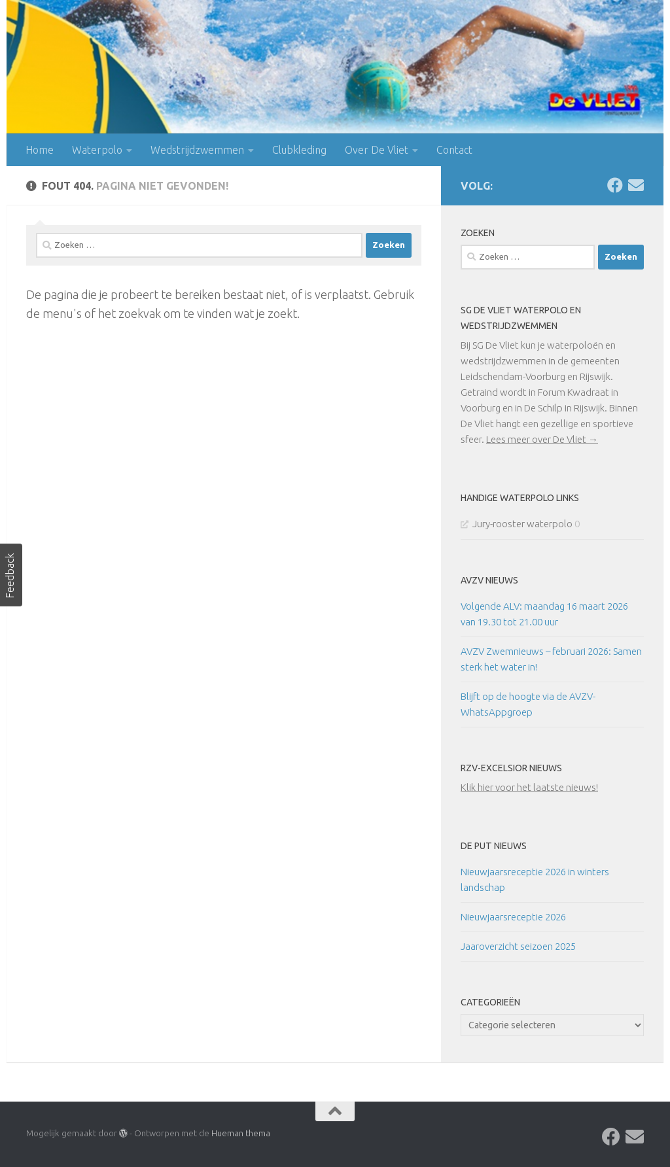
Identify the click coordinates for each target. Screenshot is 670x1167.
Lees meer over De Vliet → (542, 439)
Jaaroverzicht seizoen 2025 (518, 946)
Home (40, 150)
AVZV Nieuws (489, 580)
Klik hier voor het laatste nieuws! (529, 787)
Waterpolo (97, 150)
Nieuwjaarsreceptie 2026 (513, 916)
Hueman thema (240, 1133)
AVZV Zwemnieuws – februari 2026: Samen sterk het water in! (551, 659)
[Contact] (636, 185)
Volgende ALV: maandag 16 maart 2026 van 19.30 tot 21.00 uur (544, 614)
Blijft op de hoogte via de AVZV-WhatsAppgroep (528, 704)
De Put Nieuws (494, 846)
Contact (454, 150)
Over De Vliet (376, 150)
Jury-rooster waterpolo (522, 523)
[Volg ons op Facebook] (615, 185)
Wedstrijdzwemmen (197, 150)
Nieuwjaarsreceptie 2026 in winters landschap (535, 879)
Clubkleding (299, 150)
